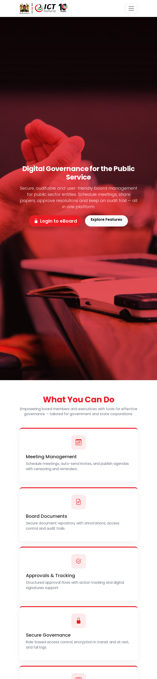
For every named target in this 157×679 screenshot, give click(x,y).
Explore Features (106, 219)
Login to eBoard (55, 221)
